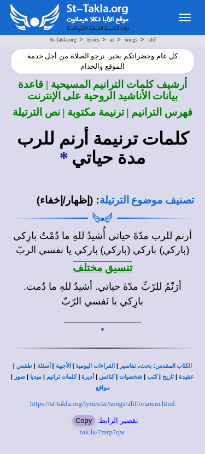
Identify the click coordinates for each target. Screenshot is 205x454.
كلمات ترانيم (61, 377)
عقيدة (186, 377)
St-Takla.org (62, 40)
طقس (24, 366)
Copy (83, 420)
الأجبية (63, 366)
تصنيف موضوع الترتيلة (146, 200)
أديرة (87, 377)
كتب (152, 377)
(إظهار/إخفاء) (65, 200)
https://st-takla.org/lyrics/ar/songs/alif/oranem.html (102, 403)
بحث (145, 366)
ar (112, 40)
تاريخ (168, 377)
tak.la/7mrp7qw (102, 432)
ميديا (36, 377)
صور (19, 377)
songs (131, 40)
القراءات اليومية (95, 366)
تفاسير (128, 366)
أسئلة (44, 366)
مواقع (103, 388)
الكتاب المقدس (173, 366)
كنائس (106, 377)
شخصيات (130, 377)
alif (151, 40)
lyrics (93, 40)
